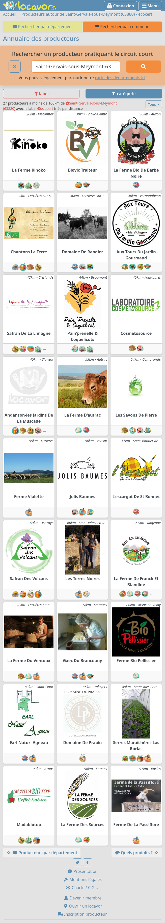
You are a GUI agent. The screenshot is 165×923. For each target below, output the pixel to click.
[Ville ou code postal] (75, 66)
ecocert (45, 108)
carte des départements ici (120, 77)
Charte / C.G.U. (82, 887)
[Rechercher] (143, 66)
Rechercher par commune (122, 26)
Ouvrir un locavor (82, 906)
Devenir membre (83, 898)
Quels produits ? (137, 852)
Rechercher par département (43, 26)
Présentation (82, 871)
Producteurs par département (41, 852)
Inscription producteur (82, 914)
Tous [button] (152, 104)
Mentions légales (82, 879)
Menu (150, 6)
